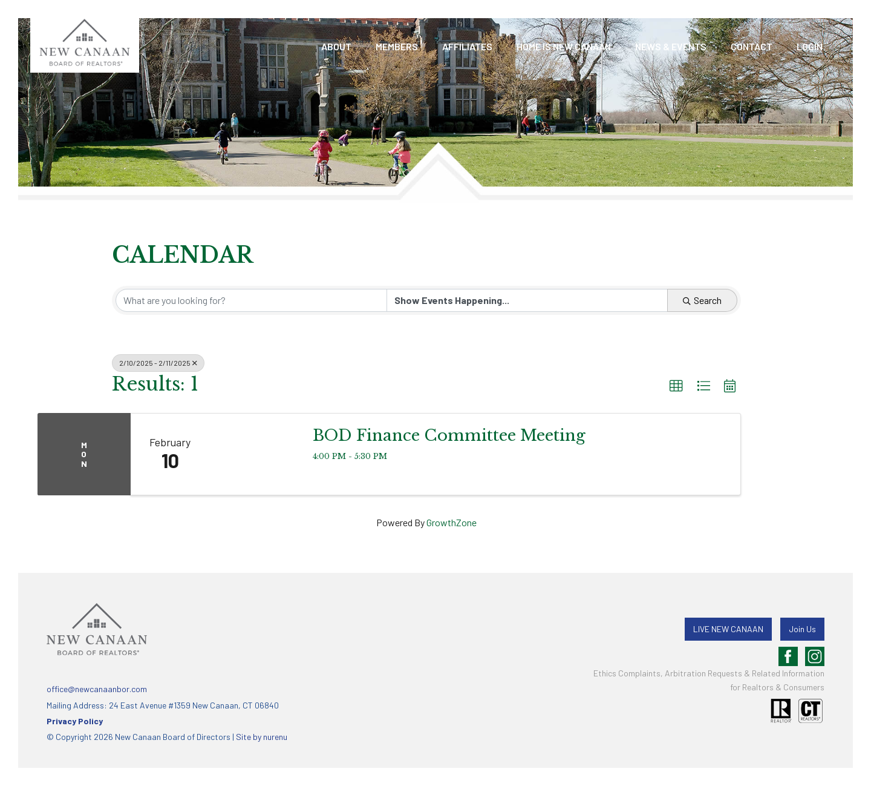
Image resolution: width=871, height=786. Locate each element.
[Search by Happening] (527, 300)
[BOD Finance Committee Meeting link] (255, 454)
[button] (676, 386)
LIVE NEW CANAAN (728, 629)
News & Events (670, 46)
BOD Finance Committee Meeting (449, 435)
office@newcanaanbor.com (97, 689)
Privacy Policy (75, 721)
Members (397, 46)
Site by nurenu (261, 737)
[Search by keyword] (251, 300)
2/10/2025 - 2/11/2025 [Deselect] (158, 362)
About (336, 46)
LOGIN (810, 46)
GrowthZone (451, 522)
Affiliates (467, 46)
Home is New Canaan (564, 46)
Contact (751, 46)
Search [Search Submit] (702, 300)
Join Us (802, 629)
